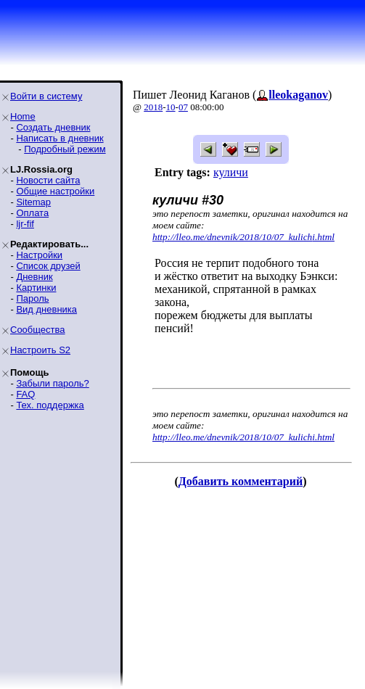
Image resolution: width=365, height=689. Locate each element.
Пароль (32, 298)
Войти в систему (46, 96)
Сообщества (37, 329)
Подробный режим (64, 149)
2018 (153, 107)
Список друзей (48, 265)
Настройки (39, 254)
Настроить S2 (40, 349)
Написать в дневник (59, 138)
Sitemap (33, 202)
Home (23, 116)
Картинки (36, 287)
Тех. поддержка (49, 405)
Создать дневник (53, 127)
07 (183, 107)
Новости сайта (48, 180)
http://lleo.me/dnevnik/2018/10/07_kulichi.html (243, 236)
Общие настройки (55, 191)
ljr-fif (25, 223)
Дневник (34, 276)
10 (171, 107)
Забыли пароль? (52, 383)
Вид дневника (46, 309)
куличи (230, 172)
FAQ (25, 394)
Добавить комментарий (241, 481)
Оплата (32, 212)
